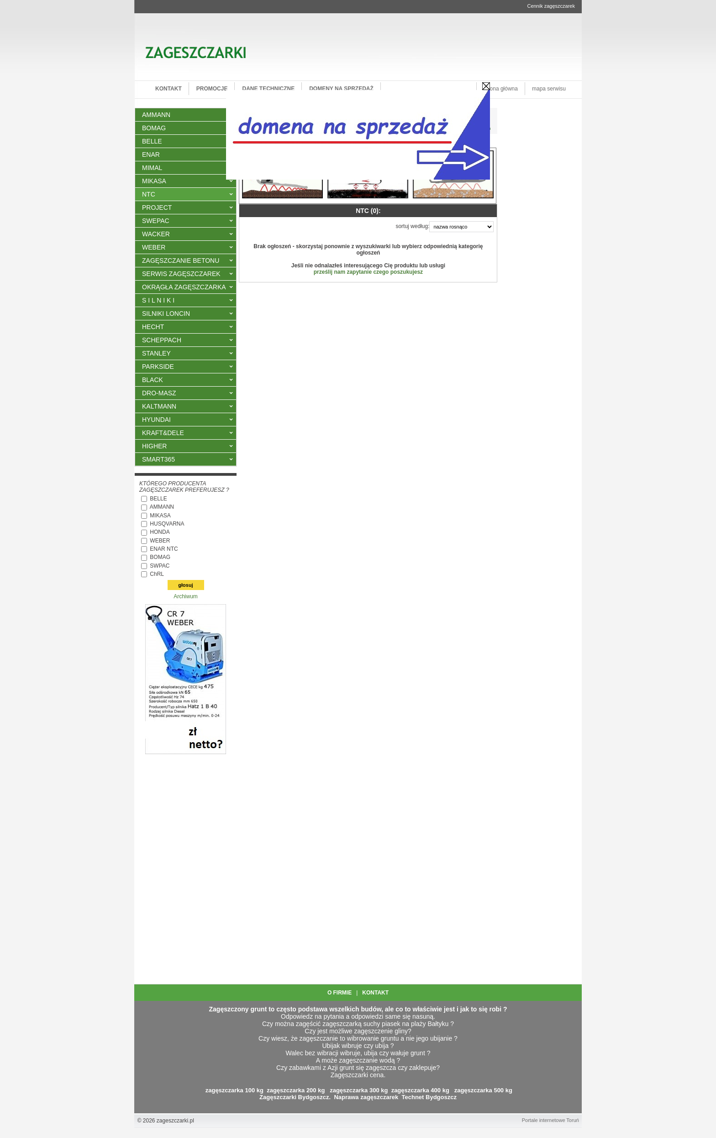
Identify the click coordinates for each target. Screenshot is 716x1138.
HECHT (153, 326)
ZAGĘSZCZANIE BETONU (180, 260)
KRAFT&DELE (163, 432)
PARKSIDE (158, 366)
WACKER (156, 234)
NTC (148, 194)
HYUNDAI (156, 419)
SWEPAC (155, 220)
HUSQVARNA (167, 524)
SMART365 (158, 459)
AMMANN (162, 507)
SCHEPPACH (161, 340)
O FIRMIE (339, 992)
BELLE (158, 498)
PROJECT (157, 207)
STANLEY (156, 353)
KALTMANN (159, 406)
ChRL (157, 574)
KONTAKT (375, 992)
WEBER (153, 247)
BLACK (152, 379)
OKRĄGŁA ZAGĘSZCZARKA (184, 287)
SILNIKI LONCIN (166, 313)
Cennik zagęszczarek (551, 6)
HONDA (159, 532)
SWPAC (159, 566)
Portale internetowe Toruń (550, 1120)
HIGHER (154, 446)
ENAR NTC (164, 549)
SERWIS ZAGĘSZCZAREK (181, 273)
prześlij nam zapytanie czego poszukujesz (368, 272)
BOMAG (160, 557)
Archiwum (186, 596)
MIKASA (154, 181)
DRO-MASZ (159, 393)
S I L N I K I (158, 300)
